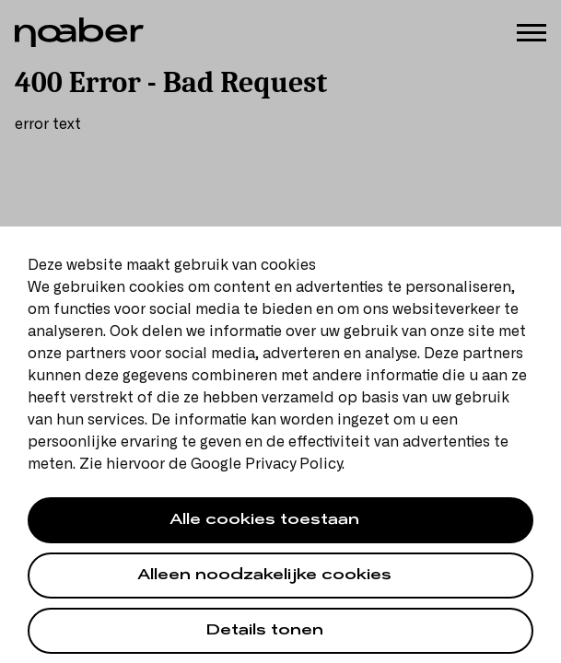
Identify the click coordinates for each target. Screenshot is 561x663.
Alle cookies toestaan (264, 521)
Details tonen (264, 632)
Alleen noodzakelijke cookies (264, 576)
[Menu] (531, 31)
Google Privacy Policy (266, 464)
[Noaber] (79, 32)
